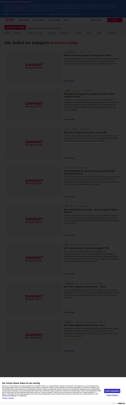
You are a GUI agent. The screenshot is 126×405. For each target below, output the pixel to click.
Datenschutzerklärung (9, 395)
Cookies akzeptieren (112, 391)
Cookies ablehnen (112, 395)
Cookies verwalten (8, 398)
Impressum (23, 395)
